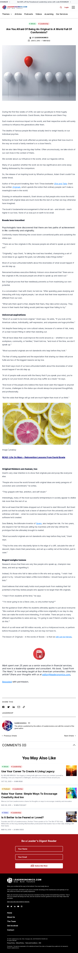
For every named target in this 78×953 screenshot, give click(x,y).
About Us (11, 917)
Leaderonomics (41, 37)
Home (9, 913)
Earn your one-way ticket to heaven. (18, 901)
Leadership (43, 24)
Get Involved (12, 926)
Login (66, 7)
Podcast (6, 789)
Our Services (62, 14)
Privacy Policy (11, 943)
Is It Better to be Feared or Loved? (22, 817)
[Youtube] (18, 906)
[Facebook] (8, 906)
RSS (40, 943)
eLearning (48, 14)
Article (32, 24)
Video (5, 813)
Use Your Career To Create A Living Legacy (27, 771)
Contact (10, 930)
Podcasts (28, 14)
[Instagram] (21, 906)
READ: (33, 457)
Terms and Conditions (31, 943)
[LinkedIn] (15, 906)
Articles (18, 14)
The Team (11, 921)
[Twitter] (11, 906)
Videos (39, 14)
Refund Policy (20, 943)
